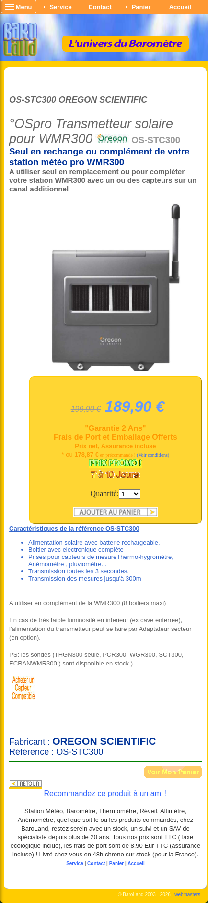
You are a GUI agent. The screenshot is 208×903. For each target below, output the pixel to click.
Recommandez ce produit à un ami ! (105, 793)
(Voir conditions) (153, 455)
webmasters (187, 894)
